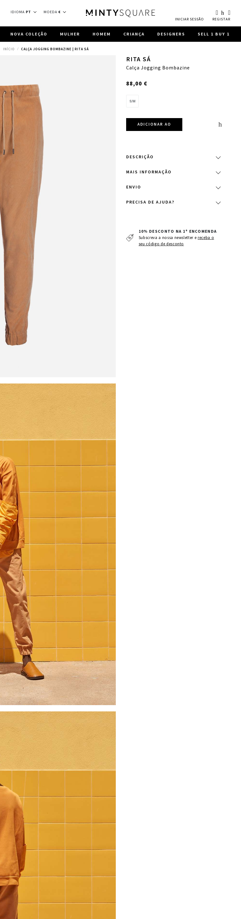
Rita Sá (138, 60)
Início (9, 49)
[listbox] (173, 103)
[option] (132, 101)
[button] (25, 12)
